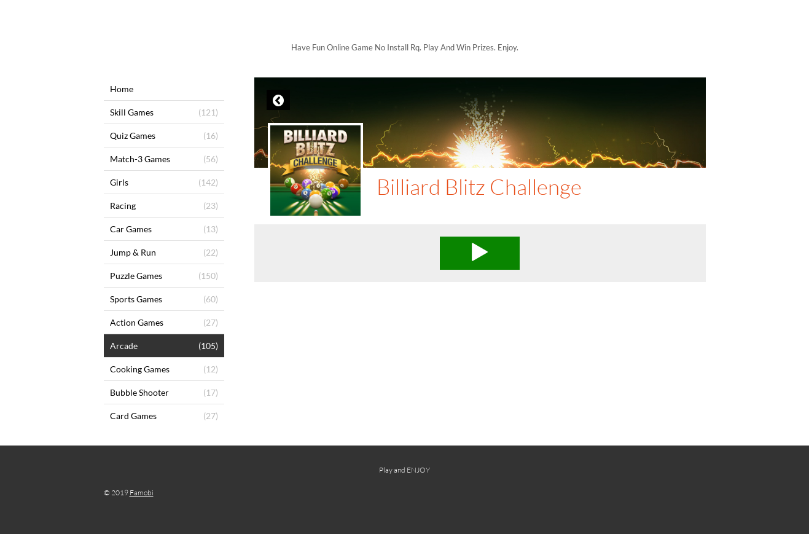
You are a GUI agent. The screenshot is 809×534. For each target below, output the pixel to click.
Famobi (142, 492)
